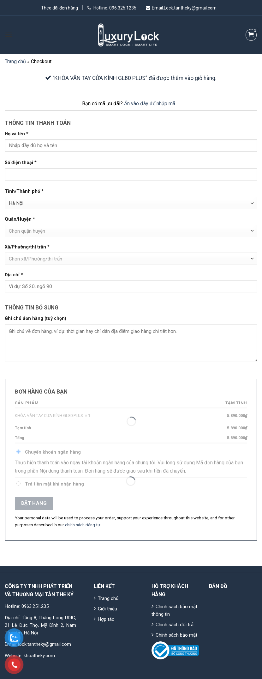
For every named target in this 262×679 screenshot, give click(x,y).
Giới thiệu (107, 609)
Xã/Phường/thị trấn (27, 247)
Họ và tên (16, 134)
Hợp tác (106, 619)
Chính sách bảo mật (176, 635)
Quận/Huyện (20, 219)
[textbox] (129, 231)
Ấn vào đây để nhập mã (149, 104)
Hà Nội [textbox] (16, 203)
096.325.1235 (122, 7)
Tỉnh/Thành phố (24, 191)
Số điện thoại (21, 162)
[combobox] (131, 203)
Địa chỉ (14, 275)
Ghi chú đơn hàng (35, 318)
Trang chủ (15, 61)
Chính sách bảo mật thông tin (174, 610)
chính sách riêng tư (82, 524)
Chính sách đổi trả (175, 624)
